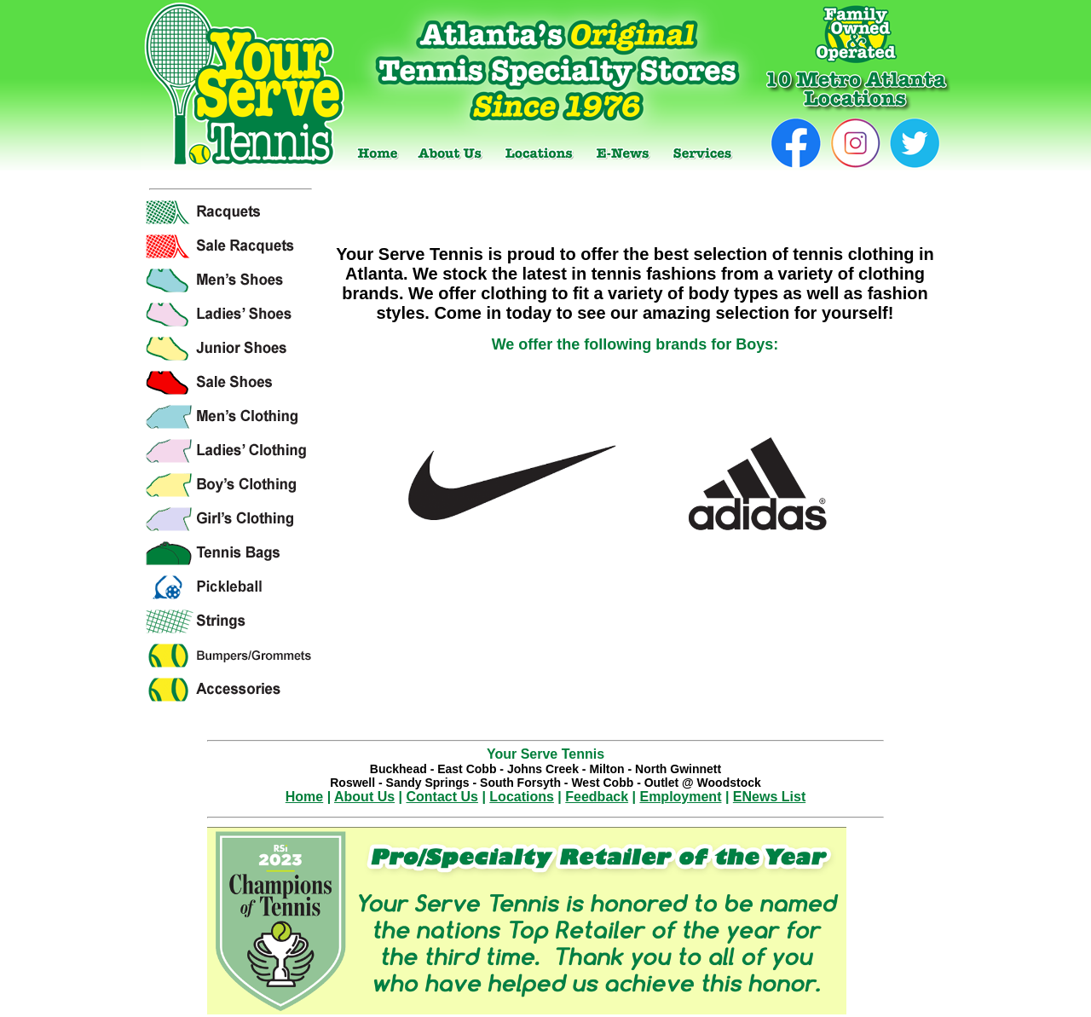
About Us (364, 796)
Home (304, 796)
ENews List (769, 796)
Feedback (596, 796)
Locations (521, 796)
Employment (680, 796)
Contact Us (442, 796)
